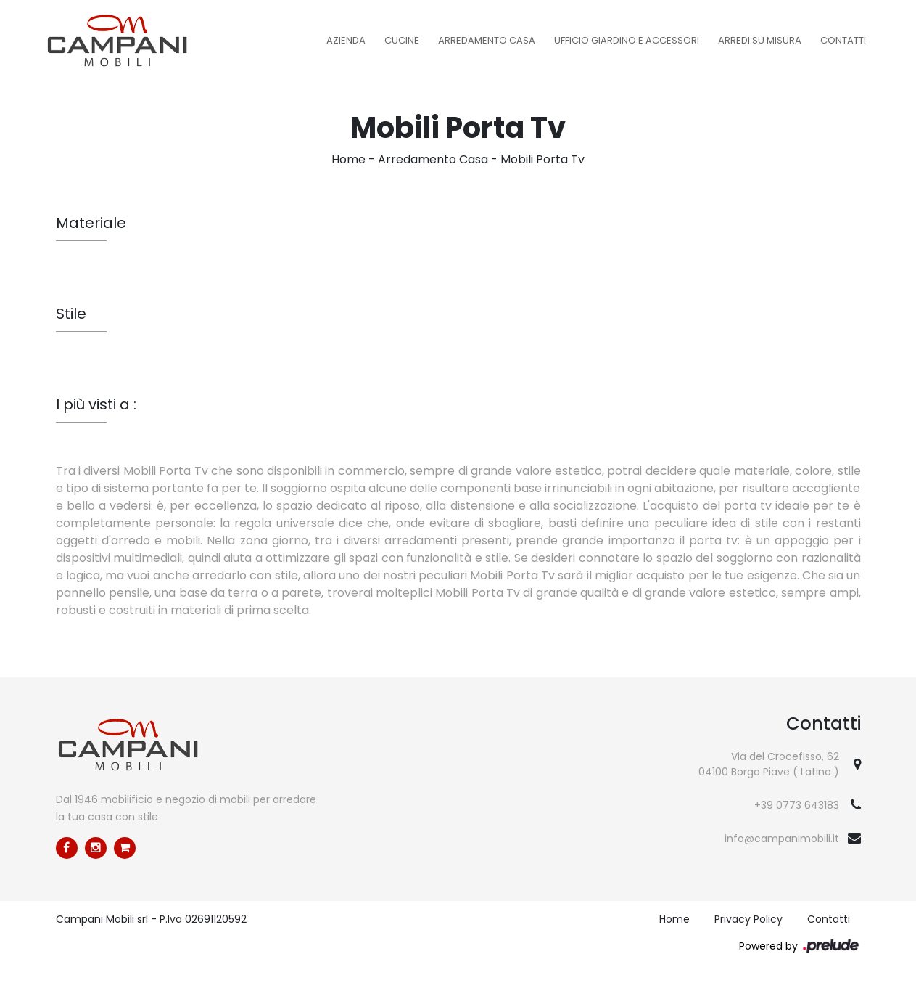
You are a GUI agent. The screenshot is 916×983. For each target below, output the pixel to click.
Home (348, 159)
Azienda (346, 40)
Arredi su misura (759, 40)
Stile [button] (71, 313)
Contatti (843, 40)
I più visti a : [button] (96, 404)
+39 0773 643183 (796, 805)
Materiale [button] (91, 223)
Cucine (401, 40)
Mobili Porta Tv (542, 159)
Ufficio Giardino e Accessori (626, 40)
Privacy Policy (748, 919)
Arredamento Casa (486, 40)
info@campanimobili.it (782, 838)
